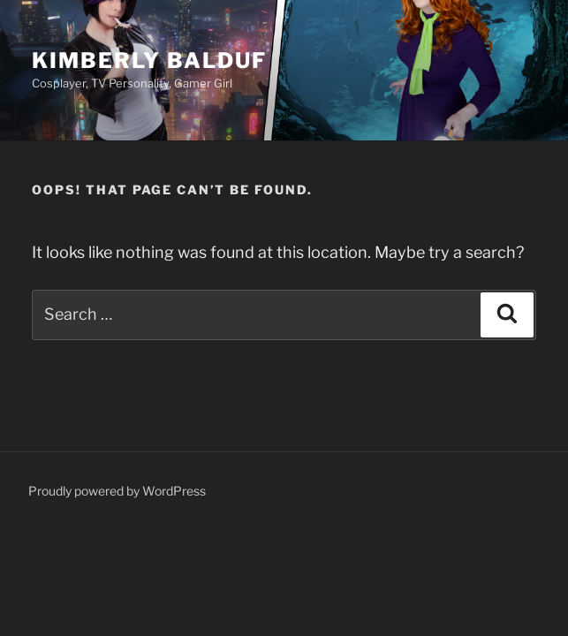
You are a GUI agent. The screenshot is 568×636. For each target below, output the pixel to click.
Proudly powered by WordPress (117, 490)
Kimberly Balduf (149, 60)
